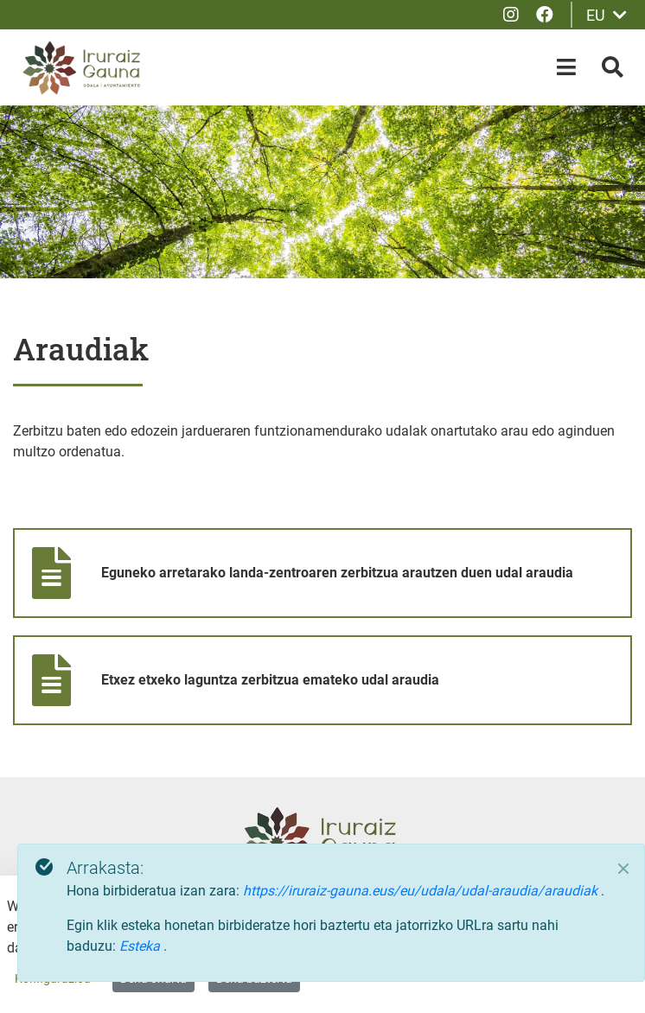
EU (606, 15)
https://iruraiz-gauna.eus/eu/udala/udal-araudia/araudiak (422, 890)
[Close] (623, 868)
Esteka (141, 946)
